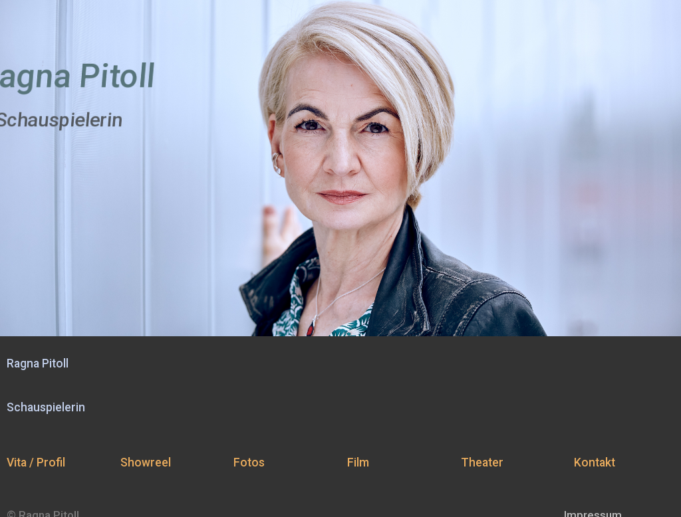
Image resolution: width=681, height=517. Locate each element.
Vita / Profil (36, 462)
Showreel (145, 462)
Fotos (249, 462)
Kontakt (594, 462)
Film (358, 462)
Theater (482, 462)
